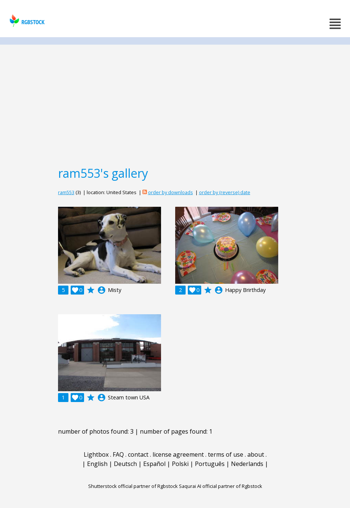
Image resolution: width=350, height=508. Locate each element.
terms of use (225, 454)
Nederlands (247, 464)
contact (138, 454)
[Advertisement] (175, 105)
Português (210, 464)
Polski (180, 464)
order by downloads (170, 192)
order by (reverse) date (224, 192)
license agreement (178, 454)
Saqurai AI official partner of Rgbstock (220, 486)
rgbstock (26, 21)
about (255, 454)
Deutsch (125, 464)
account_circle (101, 290)
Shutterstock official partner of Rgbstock (133, 486)
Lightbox (96, 454)
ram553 (66, 192)
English (97, 464)
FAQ (118, 454)
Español (154, 464)
